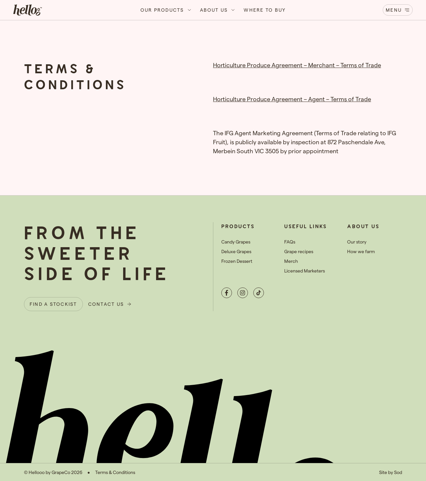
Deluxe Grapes (236, 251)
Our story (356, 241)
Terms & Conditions (115, 472)
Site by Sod (390, 472)
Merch (291, 261)
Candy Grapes (235, 241)
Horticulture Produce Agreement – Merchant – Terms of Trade (297, 64)
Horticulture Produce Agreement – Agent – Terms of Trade (292, 98)
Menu (398, 10)
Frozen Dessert (236, 261)
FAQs (289, 241)
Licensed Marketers (304, 270)
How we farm (361, 251)
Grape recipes (298, 251)
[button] (166, 10)
